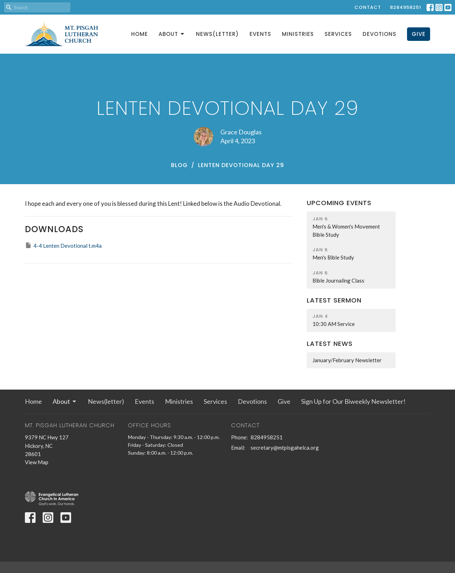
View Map (36, 462)
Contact (367, 7)
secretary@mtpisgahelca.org (285, 447)
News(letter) (217, 34)
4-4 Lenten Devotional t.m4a (63, 245)
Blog (179, 165)
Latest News (330, 343)
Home (139, 34)
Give (418, 34)
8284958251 (405, 7)
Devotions (379, 34)
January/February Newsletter (347, 360)
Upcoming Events (339, 202)
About (172, 34)
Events (260, 34)
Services (338, 34)
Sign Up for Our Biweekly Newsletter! (353, 401)
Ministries (298, 34)
